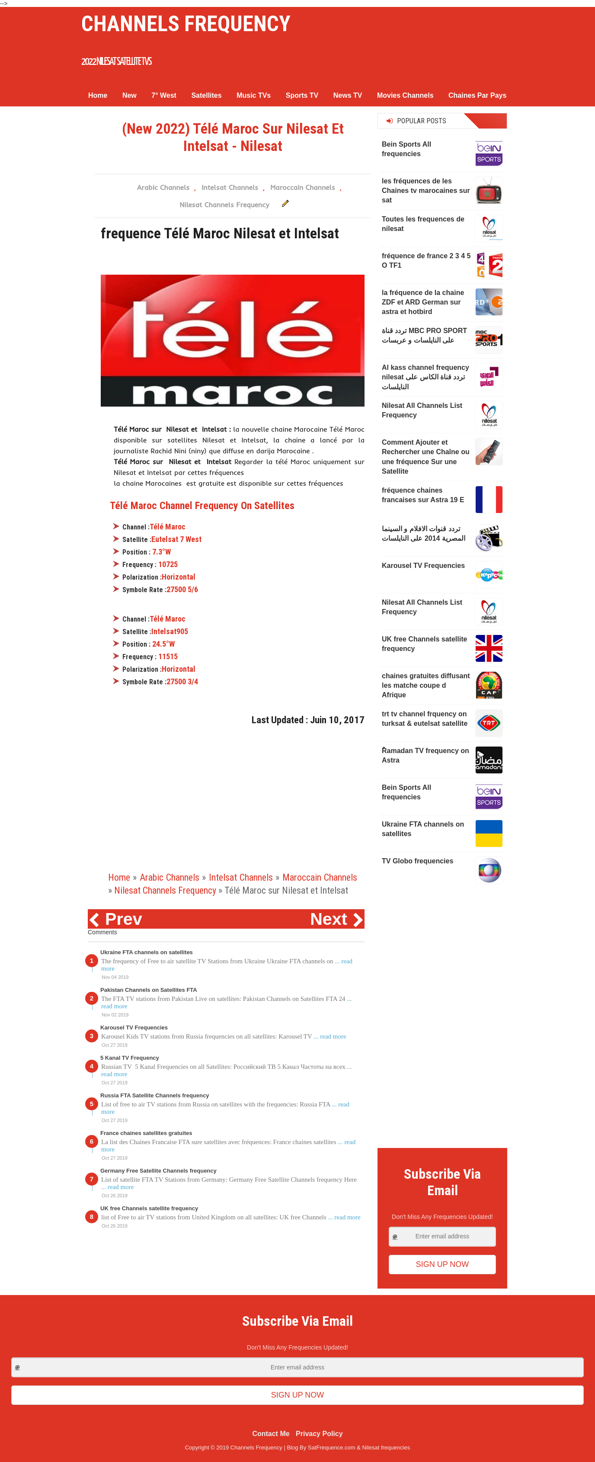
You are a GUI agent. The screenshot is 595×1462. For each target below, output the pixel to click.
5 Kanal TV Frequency (129, 1056)
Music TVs (254, 93)
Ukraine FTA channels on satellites (146, 950)
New (129, 93)
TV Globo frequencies (417, 859)
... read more (329, 1034)
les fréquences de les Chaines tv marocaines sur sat (426, 188)
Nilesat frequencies (386, 1446)
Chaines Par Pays (477, 93)
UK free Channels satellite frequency (149, 1206)
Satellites (206, 93)
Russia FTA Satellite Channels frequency (154, 1093)
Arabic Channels (163, 185)
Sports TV (302, 93)
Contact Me (270, 1432)
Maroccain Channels (302, 185)
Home (97, 93)
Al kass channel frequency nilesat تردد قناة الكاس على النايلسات (425, 375)
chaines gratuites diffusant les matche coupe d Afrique (426, 683)
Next (328, 917)
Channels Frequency (177, 23)
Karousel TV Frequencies (134, 1026)
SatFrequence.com (331, 1446)
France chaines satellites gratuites (146, 1131)
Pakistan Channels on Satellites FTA (148, 988)
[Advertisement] (233, 803)
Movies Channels (405, 93)
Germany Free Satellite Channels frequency (158, 1169)
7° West (163, 93)
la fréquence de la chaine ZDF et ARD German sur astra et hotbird (423, 300)
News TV (347, 93)
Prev (123, 917)
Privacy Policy (319, 1432)
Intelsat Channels (230, 185)
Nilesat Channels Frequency (224, 203)
